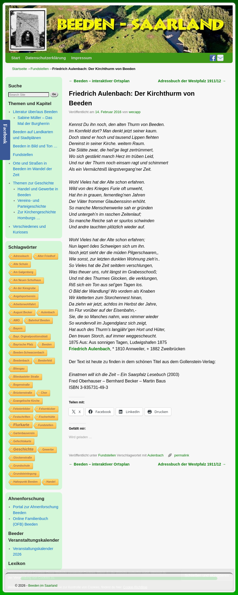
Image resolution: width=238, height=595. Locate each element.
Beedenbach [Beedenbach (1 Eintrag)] (21, 360)
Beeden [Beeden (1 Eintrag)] (47, 344)
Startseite (19, 69)
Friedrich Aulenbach (89, 349)
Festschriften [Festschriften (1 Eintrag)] (21, 416)
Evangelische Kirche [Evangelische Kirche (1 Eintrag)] (26, 400)
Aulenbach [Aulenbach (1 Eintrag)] (48, 312)
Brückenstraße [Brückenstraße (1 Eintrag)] (22, 392)
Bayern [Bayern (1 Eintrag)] (17, 328)
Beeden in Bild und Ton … (35, 146)
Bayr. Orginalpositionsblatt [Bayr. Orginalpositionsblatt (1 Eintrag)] (30, 336)
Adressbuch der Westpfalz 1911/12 (192, 81)
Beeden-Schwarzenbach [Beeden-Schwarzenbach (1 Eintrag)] (28, 352)
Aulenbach (155, 455)
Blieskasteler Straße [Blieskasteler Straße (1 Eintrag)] (26, 376)
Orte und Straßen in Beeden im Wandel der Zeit (32, 169)
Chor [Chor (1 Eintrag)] (44, 392)
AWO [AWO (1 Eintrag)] (16, 320)
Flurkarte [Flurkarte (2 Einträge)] (21, 425)
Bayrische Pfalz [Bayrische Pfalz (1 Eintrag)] (23, 344)
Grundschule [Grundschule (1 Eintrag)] (21, 465)
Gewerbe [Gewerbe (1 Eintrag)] (48, 449)
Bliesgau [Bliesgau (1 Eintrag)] (19, 368)
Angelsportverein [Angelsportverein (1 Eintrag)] (24, 296)
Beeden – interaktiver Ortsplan (99, 81)
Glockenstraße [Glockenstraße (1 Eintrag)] (22, 457)
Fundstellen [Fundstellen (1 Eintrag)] (45, 425)
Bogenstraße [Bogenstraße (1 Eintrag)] (21, 384)
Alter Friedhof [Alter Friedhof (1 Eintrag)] (46, 256)
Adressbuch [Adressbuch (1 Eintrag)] (21, 256)
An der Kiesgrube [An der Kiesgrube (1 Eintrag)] (24, 288)
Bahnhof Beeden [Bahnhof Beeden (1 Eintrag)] (39, 320)
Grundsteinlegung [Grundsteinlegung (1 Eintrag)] (24, 473)
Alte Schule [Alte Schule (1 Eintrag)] (20, 264)
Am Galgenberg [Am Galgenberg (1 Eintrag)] (23, 272)
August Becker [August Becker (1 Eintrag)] (22, 312)
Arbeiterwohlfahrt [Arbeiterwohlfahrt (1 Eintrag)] (24, 304)
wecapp (135, 112)
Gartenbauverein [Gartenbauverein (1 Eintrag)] (24, 433)
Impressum (81, 58)
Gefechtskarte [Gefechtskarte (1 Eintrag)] (22, 441)
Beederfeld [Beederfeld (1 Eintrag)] (45, 360)
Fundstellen (40, 69)
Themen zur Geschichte (33, 183)
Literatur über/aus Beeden (35, 112)
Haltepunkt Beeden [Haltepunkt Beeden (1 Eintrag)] (25, 481)
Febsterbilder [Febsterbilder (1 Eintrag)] (21, 408)
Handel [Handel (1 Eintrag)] (51, 481)
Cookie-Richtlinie (135, 587)
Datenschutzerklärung (45, 58)
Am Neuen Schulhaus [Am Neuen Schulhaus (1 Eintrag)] (27, 280)
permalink (181, 455)
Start (15, 58)
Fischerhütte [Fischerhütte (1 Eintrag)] (47, 416)
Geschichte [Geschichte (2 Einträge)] (23, 449)
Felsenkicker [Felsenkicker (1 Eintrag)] (47, 408)
